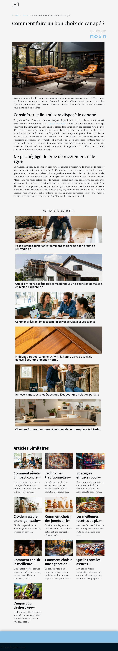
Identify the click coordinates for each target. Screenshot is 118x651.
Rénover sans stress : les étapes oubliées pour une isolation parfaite (57, 394)
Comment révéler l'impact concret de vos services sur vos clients (55, 322)
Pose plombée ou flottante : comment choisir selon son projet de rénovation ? (55, 247)
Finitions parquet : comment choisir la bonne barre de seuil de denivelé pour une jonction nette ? (53, 358)
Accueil (15, 15)
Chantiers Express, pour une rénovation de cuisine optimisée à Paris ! (58, 429)
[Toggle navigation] (15, 4)
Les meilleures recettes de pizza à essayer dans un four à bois (90, 522)
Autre (25, 15)
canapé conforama (57, 123)
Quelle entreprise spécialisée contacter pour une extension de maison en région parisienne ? (58, 285)
